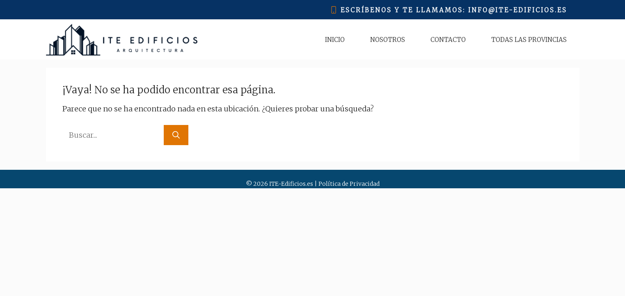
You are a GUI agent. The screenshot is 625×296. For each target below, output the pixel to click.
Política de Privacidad (349, 183)
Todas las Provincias (529, 40)
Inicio (335, 40)
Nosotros (387, 40)
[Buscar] (176, 135)
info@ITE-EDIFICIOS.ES (517, 10)
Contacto (448, 40)
